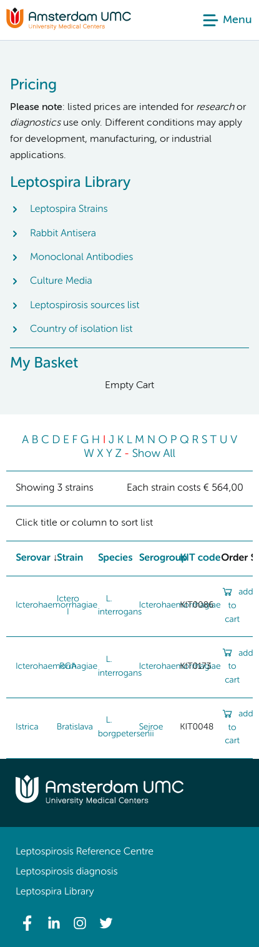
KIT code (200, 558)
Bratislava (75, 727)
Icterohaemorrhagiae (56, 667)
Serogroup (163, 558)
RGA (68, 667)
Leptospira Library (55, 892)
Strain (70, 558)
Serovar (33, 558)
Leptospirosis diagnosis (66, 872)
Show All (153, 454)
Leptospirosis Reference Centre (85, 852)
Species (115, 558)
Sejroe (151, 727)
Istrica (27, 727)
